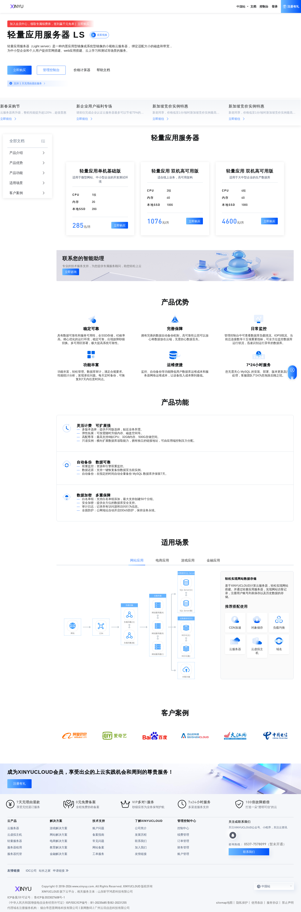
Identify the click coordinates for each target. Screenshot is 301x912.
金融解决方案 (58, 854)
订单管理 (183, 841)
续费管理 (183, 834)
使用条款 (257, 902)
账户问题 (98, 828)
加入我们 (141, 847)
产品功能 (27, 173)
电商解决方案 (58, 841)
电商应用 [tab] (162, 560)
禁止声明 (288, 902)
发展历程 (141, 834)
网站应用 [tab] (136, 560)
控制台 (264, 6)
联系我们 (141, 841)
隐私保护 (242, 902)
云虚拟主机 (14, 834)
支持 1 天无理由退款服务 (29, 83)
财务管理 (183, 847)
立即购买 (19, 70)
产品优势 (27, 163)
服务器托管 (14, 854)
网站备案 (98, 847)
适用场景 (27, 183)
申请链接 (60, 870)
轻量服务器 (14, 841)
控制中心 (183, 828)
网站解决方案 (58, 834)
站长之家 (45, 870)
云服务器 (13, 828)
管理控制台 (51, 70)
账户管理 (183, 854)
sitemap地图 (224, 902)
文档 (253, 6)
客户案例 (27, 193)
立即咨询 (71, 272)
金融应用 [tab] (213, 560)
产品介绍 (27, 153)
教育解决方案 (58, 847)
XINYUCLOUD (16, 6)
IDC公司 (31, 870)
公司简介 (141, 828)
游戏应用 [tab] (188, 560)
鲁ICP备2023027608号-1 (49, 897)
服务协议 (272, 902)
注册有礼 (19, 783)
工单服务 (98, 854)
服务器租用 (14, 847)
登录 (275, 6)
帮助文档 (103, 70)
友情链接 (141, 854)
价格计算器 (82, 70)
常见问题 (98, 841)
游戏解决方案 (58, 828)
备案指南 (98, 834)
